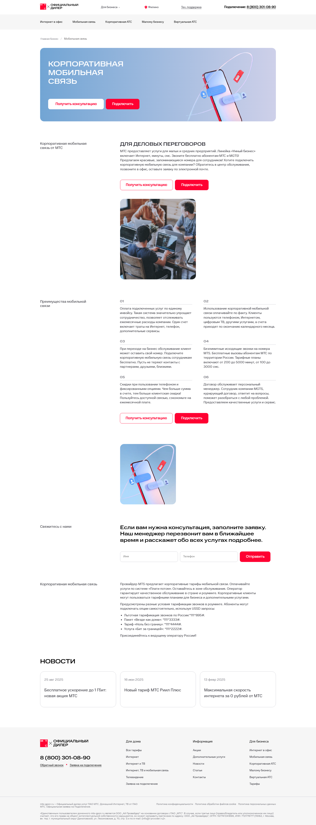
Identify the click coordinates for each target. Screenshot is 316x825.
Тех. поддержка (191, 7)
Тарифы (254, 783)
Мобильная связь (84, 22)
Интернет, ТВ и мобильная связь (147, 769)
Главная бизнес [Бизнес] (51, 38)
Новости (198, 762)
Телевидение (134, 776)
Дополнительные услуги (209, 756)
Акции (197, 749)
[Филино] (59, 7)
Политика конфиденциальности (174, 803)
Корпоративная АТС (118, 22)
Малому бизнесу (153, 22)
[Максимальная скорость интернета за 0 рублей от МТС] (238, 688)
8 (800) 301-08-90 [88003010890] (261, 7)
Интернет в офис (51, 22)
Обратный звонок (51, 764)
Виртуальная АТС (185, 22)
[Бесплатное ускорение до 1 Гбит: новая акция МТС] (78, 688)
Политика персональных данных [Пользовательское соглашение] (257, 803)
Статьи (197, 769)
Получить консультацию (76, 104)
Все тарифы (134, 749)
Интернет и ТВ (135, 762)
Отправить (255, 555)
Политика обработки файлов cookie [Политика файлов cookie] (215, 803)
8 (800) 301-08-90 (65, 757)
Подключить (122, 104)
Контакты (199, 776)
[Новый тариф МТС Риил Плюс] (158, 688)
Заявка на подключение (86, 764)
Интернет (132, 756)
